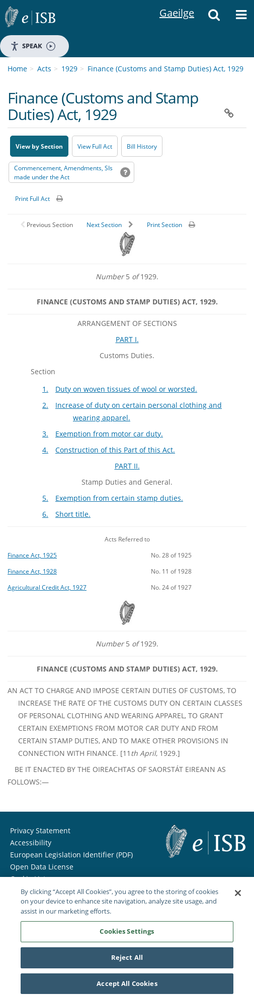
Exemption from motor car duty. (109, 433)
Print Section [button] (164, 224)
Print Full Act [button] (32, 198)
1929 (69, 68)
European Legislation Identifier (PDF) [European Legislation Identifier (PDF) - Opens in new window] (71, 854)
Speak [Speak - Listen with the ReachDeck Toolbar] (32, 46)
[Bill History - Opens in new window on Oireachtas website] (141, 146)
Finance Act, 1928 (32, 571)
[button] (214, 17)
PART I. (127, 339)
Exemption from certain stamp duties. (119, 498)
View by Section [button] (39, 146)
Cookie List (28, 878)
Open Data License (41, 866)
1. (45, 389)
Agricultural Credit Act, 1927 (47, 587)
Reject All (127, 961)
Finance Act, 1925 (32, 555)
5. (45, 498)
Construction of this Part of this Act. (115, 450)
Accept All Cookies (127, 987)
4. (45, 450)
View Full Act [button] (94, 146)
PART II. (127, 466)
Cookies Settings (127, 935)
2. (45, 405)
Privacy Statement (40, 830)
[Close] (238, 897)
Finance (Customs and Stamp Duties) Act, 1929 (165, 68)
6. (45, 514)
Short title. (73, 514)
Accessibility (30, 842)
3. (45, 433)
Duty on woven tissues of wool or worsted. (126, 389)
